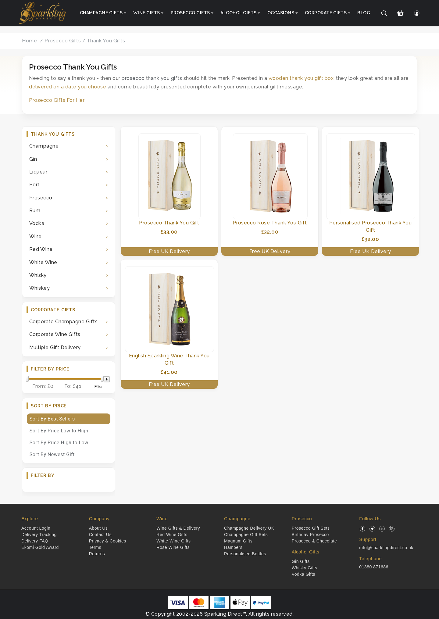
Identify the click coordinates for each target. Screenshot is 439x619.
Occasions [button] (280, 12)
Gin (33, 159)
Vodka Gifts (303, 574)
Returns (97, 553)
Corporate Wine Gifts (54, 334)
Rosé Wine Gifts (173, 547)
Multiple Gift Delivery (55, 347)
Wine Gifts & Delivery (178, 528)
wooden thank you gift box (301, 78)
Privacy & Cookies (107, 540)
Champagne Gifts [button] (101, 12)
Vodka (37, 223)
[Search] (384, 13)
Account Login (35, 528)
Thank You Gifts (106, 41)
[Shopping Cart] (400, 13)
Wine (35, 236)
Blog (363, 12)
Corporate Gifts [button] (326, 12)
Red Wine (41, 249)
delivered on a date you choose (67, 87)
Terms (95, 547)
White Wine (43, 262)
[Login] (416, 13)
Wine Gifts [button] (146, 12)
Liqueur (38, 172)
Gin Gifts (301, 561)
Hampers (233, 547)
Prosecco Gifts (63, 41)
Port (34, 185)
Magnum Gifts (238, 540)
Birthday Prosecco (310, 534)
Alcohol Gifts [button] (238, 12)
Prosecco (40, 198)
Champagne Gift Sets (246, 534)
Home (29, 41)
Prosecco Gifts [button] (190, 12)
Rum (35, 210)
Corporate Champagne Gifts (63, 321)
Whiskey (39, 288)
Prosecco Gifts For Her (56, 100)
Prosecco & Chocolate (314, 540)
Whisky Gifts (304, 567)
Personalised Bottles (245, 553)
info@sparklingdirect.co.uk (386, 547)
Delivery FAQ (34, 540)
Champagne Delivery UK (249, 528)
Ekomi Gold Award (40, 547)
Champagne (44, 146)
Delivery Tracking (39, 534)
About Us (98, 528)
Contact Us (100, 534)
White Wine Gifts (173, 540)
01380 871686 (373, 566)
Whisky (38, 275)
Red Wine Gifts (171, 534)
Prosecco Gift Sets (311, 528)
